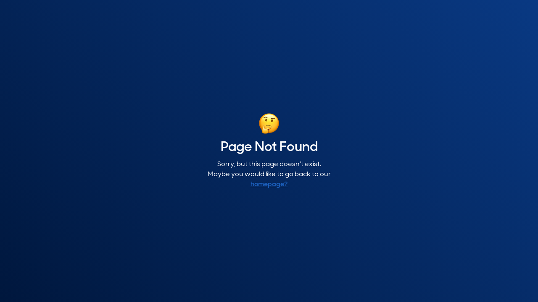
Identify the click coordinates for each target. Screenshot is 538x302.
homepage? (269, 184)
